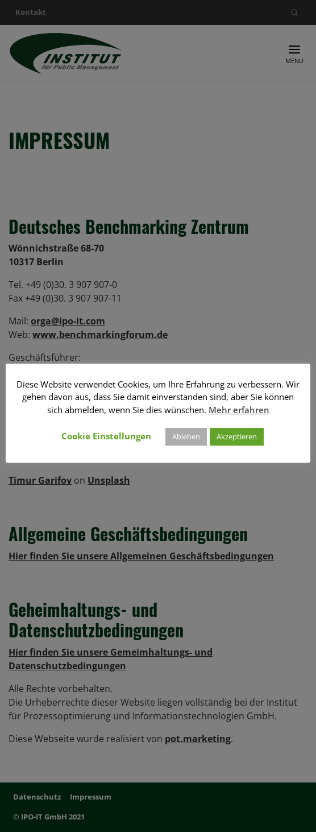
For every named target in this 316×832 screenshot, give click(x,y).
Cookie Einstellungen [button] (106, 436)
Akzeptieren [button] (237, 436)
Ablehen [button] (186, 436)
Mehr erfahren (239, 409)
